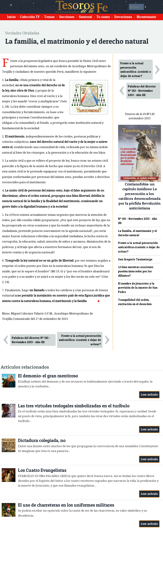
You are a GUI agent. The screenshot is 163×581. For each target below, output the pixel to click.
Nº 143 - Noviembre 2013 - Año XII (137, 221)
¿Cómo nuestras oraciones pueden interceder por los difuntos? (135, 271)
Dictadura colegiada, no (41, 440)
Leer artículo (149, 394)
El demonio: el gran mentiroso (48, 376)
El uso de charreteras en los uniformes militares (66, 505)
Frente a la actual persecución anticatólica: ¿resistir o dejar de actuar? (80, 340)
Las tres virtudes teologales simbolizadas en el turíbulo (73, 406)
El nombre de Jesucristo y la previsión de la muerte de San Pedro (137, 288)
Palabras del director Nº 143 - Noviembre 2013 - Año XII (31, 340)
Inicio (11, 17)
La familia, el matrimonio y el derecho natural (137, 233)
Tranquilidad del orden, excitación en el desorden (135, 302)
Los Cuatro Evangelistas (42, 470)
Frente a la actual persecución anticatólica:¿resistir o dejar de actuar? (139, 247)
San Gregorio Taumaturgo (135, 259)
